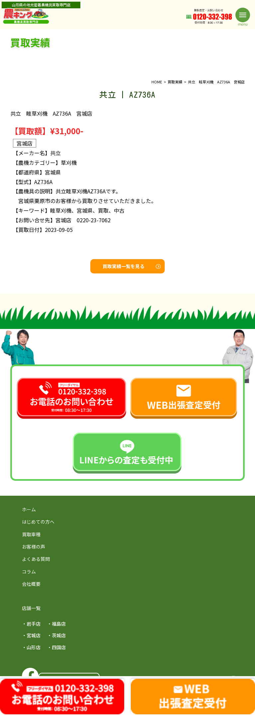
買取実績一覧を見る (132, 266)
